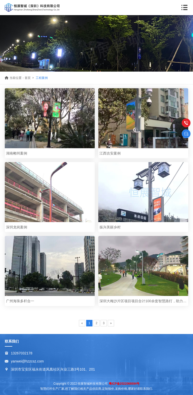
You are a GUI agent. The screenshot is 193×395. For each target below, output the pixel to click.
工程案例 (42, 78)
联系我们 (12, 341)
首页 (28, 78)
